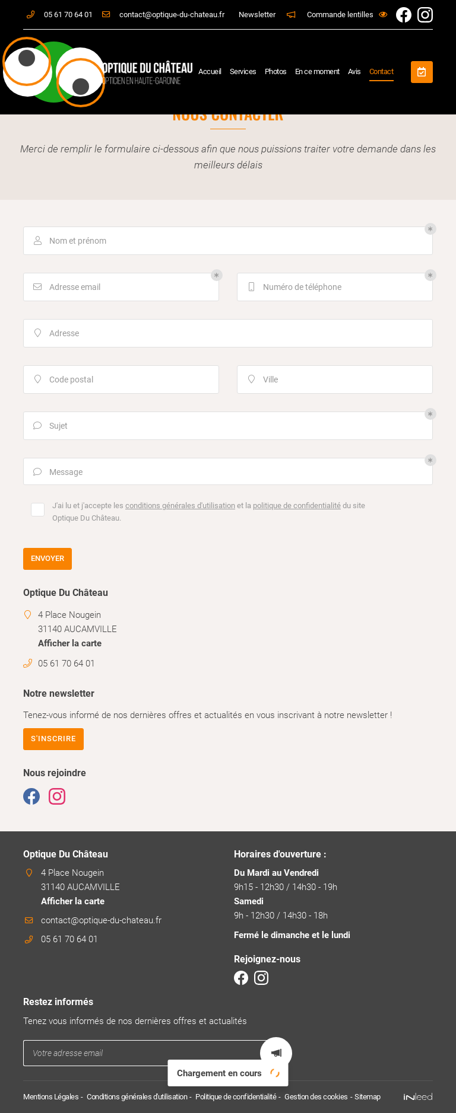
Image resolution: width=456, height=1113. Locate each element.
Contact (381, 71)
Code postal (62, 380)
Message (57, 472)
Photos (276, 71)
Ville (261, 380)
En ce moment (317, 71)
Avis (354, 71)
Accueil (209, 71)
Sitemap (367, 1096)
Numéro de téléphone (293, 287)
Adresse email (65, 287)
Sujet (49, 426)
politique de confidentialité (297, 505)
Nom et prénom (68, 241)
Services (243, 71)
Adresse (55, 333)
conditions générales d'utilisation (180, 505)
